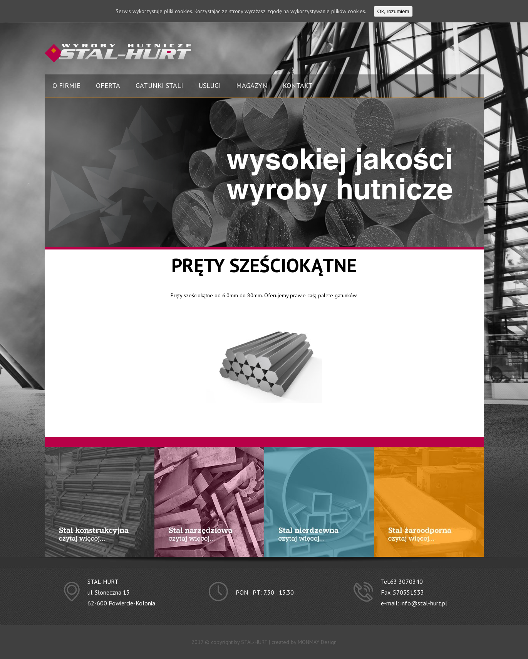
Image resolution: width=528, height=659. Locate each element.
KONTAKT (297, 85)
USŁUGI (209, 85)
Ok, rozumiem (393, 11)
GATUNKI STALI (159, 85)
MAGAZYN (251, 85)
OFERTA (108, 85)
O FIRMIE (66, 85)
